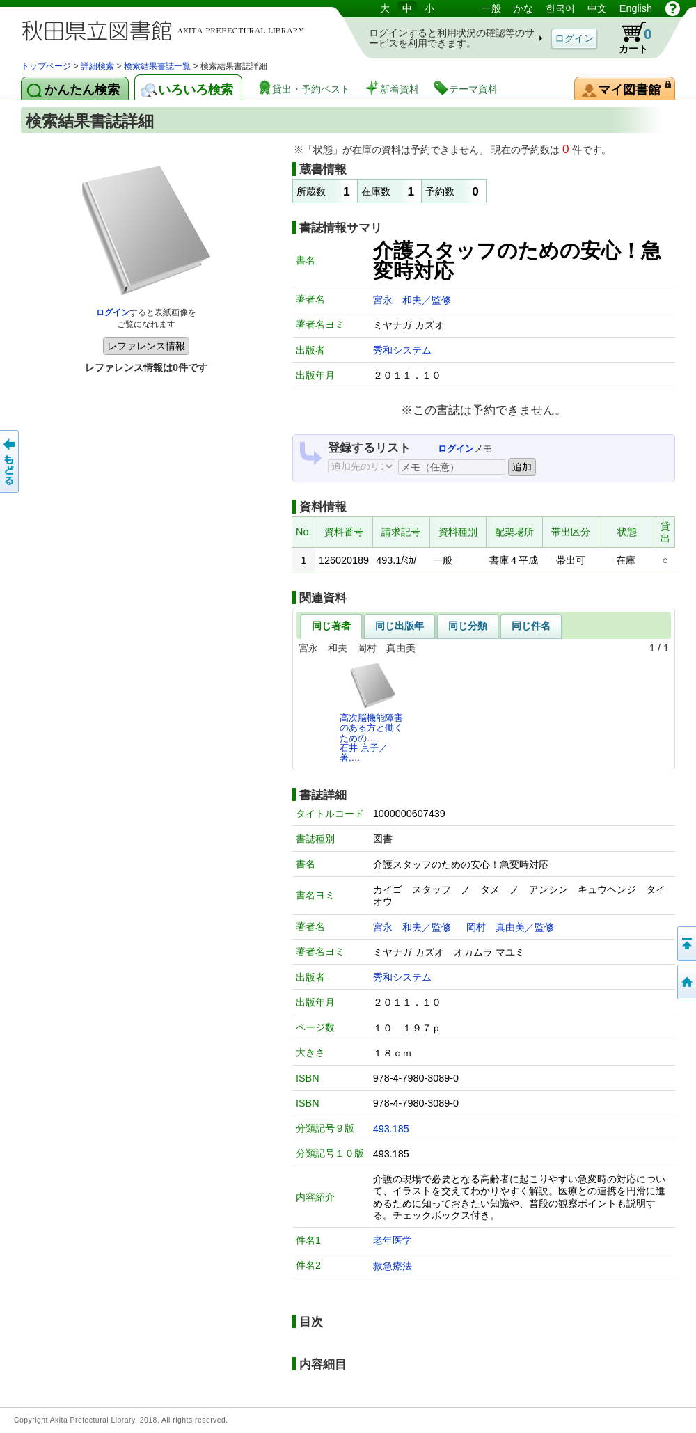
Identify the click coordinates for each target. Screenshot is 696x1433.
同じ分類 (467, 625)
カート (628, 37)
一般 (491, 8)
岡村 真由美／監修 (510, 927)
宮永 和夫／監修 (412, 300)
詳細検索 (97, 66)
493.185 (391, 1128)
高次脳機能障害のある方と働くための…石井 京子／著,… (371, 712)
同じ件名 (531, 625)
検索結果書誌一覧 (157, 66)
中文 (597, 8)
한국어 (560, 8)
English (635, 8)
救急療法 (392, 1266)
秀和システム (402, 350)
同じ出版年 (399, 625)
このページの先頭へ (685, 943)
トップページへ (685, 982)
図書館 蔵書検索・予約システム (167, 29)
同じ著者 (331, 625)
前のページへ (10, 461)
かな (523, 8)
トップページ (46, 66)
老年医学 (392, 1240)
